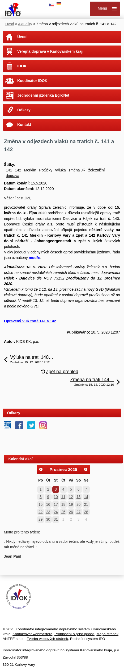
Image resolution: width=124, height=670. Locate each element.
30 (48, 519)
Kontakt (24, 124)
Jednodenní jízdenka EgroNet (43, 95)
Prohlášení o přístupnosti (74, 634)
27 (78, 512)
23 (48, 512)
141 (9, 170)
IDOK (22, 66)
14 (86, 497)
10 (56, 497)
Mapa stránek (107, 634)
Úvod (9, 24)
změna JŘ (77, 170)
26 (71, 512)
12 (71, 497)
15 (40, 504)
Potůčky (45, 170)
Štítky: (9, 164)
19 (71, 504)
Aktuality (25, 24)
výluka (60, 170)
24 (56, 512)
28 (86, 512)
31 (56, 519)
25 (63, 512)
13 (78, 497)
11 (63, 497)
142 (18, 170)
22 (40, 512)
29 (40, 519)
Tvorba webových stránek (47, 639)
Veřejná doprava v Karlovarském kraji (50, 51)
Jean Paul (12, 556)
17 (56, 504)
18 (63, 504)
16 (48, 504)
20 (78, 504)
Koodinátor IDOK (32, 81)
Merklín (30, 170)
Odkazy (24, 110)
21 (86, 504)
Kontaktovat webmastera (32, 634)
